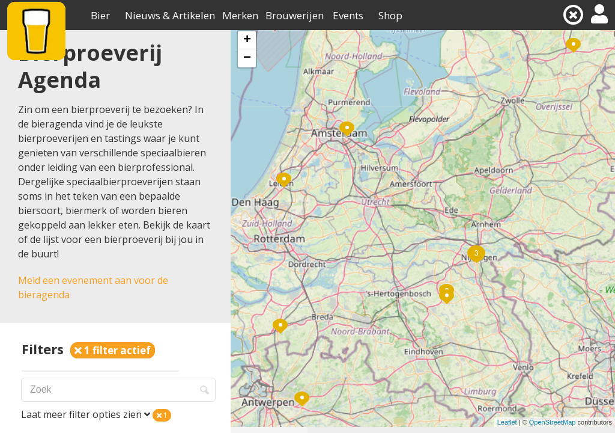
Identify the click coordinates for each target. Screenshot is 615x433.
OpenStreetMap (552, 422)
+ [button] (247, 40)
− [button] (247, 58)
